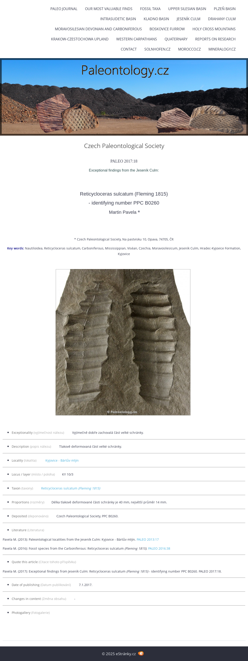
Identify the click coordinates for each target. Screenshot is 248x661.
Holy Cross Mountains (214, 28)
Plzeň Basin (225, 8)
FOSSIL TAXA (150, 8)
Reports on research (215, 39)
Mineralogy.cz (222, 49)
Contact (129, 49)
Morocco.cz (189, 49)
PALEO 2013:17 (148, 539)
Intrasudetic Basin (118, 18)
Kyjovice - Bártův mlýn (62, 460)
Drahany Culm (222, 18)
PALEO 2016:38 (159, 548)
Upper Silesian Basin (187, 8)
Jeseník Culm (188, 18)
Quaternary (176, 39)
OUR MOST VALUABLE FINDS (108, 8)
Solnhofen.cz (157, 49)
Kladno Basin (156, 18)
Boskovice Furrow (167, 28)
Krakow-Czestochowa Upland (80, 39)
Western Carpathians (136, 39)
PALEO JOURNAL (63, 8)
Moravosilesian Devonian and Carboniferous (98, 28)
